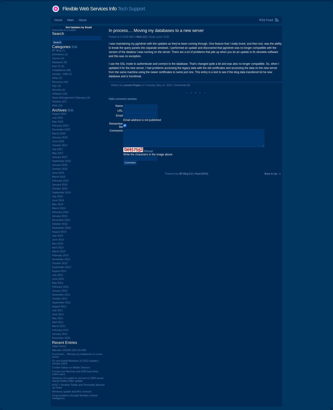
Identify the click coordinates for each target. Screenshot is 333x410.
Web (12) (141, 36)
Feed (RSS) (201, 173)
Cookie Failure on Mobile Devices (71, 367)
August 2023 (59, 113)
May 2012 (57, 282)
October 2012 (60, 263)
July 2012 (57, 275)
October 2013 (60, 223)
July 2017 (57, 149)
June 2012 (58, 278)
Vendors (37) (59, 101)
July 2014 (57, 196)
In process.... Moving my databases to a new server (156, 30)
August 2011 (59, 306)
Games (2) (58, 58)
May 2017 (57, 153)
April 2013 (58, 247)
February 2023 (60, 125)
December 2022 (61, 129)
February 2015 (60, 180)
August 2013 (59, 231)
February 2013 (60, 255)
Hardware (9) (59, 62)
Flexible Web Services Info (89, 9)
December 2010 (61, 337)
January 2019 (60, 137)
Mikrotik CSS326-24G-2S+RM (69, 350)
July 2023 (57, 117)
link (74, 47)
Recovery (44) (60, 81)
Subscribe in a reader (64, 30)
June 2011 (58, 314)
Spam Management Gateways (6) (71, 97)
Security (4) (58, 89)
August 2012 (59, 271)
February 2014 (60, 212)
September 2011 (61, 302)
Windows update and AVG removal (71, 391)
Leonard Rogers (132, 85)
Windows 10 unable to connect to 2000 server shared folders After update (78, 379)
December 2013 (61, 220)
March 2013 (58, 251)
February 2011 (60, 330)
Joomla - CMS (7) (62, 74)
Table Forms (59, 346)
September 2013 (61, 227)
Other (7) (57, 78)
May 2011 (57, 318)
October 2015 (60, 168)
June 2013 (58, 239)
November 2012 (61, 259)
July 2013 (57, 235)
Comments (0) (182, 85)
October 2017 (60, 145)
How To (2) (58, 66)
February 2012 (60, 286)
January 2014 (60, 216)
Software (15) (59, 93)
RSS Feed (266, 20)
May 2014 (57, 204)
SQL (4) (56, 85)
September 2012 (61, 267)
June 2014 (58, 200)
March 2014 (58, 208)
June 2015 (58, 172)
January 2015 (60, 184)
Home (58, 20)
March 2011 (58, 326)
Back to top (271, 173)
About (82, 20)
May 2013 (57, 243)
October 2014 (60, 188)
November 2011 (61, 294)
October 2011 (60, 298)
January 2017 (60, 157)
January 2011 (60, 334)
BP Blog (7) (58, 50)
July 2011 (57, 310)
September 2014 (61, 192)
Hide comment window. (123, 99)
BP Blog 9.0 (186, 173)
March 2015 (58, 176)
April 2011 (58, 322)
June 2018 (58, 141)
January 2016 (60, 164)
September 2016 (61, 161)
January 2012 (60, 290)
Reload (148, 151)
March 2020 (58, 133)
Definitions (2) (60, 54)
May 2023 (57, 121)
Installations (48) (61, 70)
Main (70, 20)
